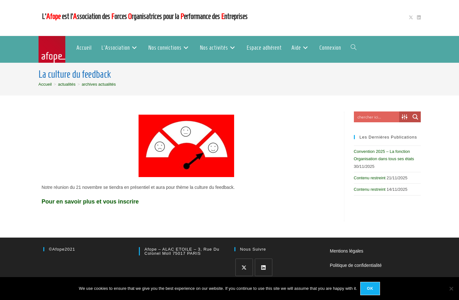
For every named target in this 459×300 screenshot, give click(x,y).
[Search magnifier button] (415, 116)
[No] (451, 288)
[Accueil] (45, 84)
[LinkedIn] (263, 267)
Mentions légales (346, 251)
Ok (370, 288)
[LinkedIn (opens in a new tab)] (418, 18)
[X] (244, 267)
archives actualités (99, 84)
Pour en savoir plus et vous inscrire (90, 201)
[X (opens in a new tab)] (411, 18)
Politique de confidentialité (356, 265)
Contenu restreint (370, 177)
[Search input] (376, 117)
